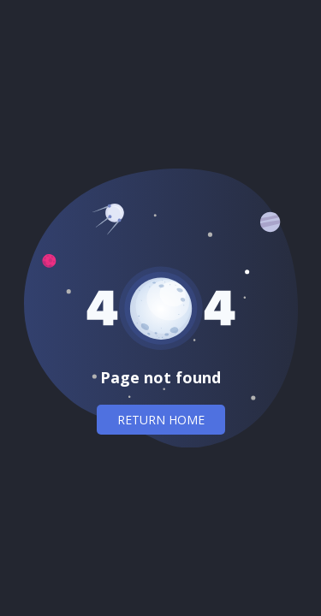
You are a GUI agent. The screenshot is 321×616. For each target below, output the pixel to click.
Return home (161, 420)
